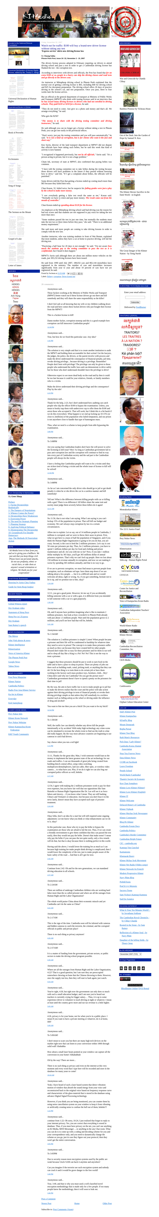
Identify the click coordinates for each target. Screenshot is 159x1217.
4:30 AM (50, 960)
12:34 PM (50, 327)
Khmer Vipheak (126, 809)
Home (77, 1203)
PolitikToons (125, 882)
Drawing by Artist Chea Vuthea (21, 582)
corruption (57, 277)
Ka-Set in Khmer (15, 694)
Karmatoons (125, 852)
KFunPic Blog (126, 720)
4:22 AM (50, 908)
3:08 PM (50, 432)
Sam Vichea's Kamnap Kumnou (133, 895)
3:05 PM (50, 1144)
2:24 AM (50, 806)
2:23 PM (50, 393)
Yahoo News (13, 666)
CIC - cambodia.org (128, 843)
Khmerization (14, 649)
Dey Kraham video (16, 608)
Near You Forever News (130, 753)
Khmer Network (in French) (132, 869)
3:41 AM (50, 624)
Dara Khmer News (128, 758)
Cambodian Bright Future (131, 839)
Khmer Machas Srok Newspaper (134, 813)
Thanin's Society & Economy (132, 779)
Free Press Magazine (17, 677)
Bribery (50, 277)
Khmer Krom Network (18, 718)
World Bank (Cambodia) (130, 775)
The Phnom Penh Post (17, 657)
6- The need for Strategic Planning (23, 521)
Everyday (12, 699)
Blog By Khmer (126, 822)
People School (126, 770)
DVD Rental (143, 988)
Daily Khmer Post (127, 712)
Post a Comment (48, 1199)
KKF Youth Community (18, 734)
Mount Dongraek (127, 724)
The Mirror (13, 636)
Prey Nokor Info (15, 714)
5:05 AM (50, 1006)
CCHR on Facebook (128, 762)
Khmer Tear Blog (127, 733)
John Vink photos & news (19, 640)
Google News (14, 662)
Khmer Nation (14, 681)
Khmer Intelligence (16, 645)
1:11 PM (50, 746)
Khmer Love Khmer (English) (133, 792)
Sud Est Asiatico (127, 899)
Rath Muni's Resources (130, 737)
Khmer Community (128, 818)
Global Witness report (17, 604)
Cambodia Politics (16, 686)
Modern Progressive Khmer (132, 873)
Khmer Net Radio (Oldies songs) (134, 865)
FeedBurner (141, 307)
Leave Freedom (126, 766)
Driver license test (68, 277)
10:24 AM (50, 1075)
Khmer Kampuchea (128, 716)
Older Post (107, 1203)
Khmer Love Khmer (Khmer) (132, 788)
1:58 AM (50, 602)
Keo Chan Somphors (129, 783)
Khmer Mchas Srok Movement (133, 860)
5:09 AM (50, 1025)
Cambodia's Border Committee (133, 835)
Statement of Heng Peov (18, 612)
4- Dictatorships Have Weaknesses (23, 516)
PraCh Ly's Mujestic (128, 886)
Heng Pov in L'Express (18, 617)
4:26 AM (50, 938)
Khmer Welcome (127, 800)
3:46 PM (50, 1193)
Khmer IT (124, 796)
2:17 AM (50, 776)
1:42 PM (50, 341)
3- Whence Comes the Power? (21, 513)
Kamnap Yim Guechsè (129, 848)
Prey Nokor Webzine (17, 722)
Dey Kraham (13, 621)
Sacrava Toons (126, 890)
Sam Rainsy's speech (17, 625)
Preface (11, 502)
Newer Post (46, 1203)
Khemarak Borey (127, 856)
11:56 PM (50, 473)
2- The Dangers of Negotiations (21, 510)
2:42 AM (50, 859)
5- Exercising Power (17, 519)
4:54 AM (50, 982)
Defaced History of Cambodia (132, 805)
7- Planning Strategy (17, 524)
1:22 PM (50, 1111)
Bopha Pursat (125, 729)
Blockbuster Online (129, 988)
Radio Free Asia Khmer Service (22, 690)
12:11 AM (50, 509)
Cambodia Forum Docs (130, 826)
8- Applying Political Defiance (21, 527)
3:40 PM (50, 1174)
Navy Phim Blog (127, 877)
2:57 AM (50, 875)
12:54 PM (50, 710)
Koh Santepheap (15, 703)
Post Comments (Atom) (63, 1209)
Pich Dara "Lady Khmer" (130, 742)
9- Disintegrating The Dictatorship (23, 530)
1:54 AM (50, 583)
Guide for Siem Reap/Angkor (21, 587)
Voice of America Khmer (19, 653)
